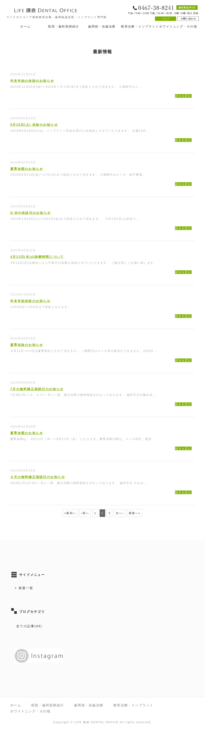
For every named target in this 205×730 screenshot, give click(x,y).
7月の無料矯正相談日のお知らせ (37, 389)
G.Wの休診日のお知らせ (30, 213)
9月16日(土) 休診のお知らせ (34, 124)
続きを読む (183, 96)
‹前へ (85, 513)
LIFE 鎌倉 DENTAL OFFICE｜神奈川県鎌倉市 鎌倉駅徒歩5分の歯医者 (54, 10)
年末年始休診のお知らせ (30, 301)
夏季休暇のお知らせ (26, 169)
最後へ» (135, 513)
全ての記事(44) (29, 626)
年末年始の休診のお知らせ (32, 80)
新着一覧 (26, 588)
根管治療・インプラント (140, 26)
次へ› (120, 513)
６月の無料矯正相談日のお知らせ (37, 477)
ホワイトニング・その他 (178, 26)
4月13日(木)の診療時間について (37, 257)
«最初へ (70, 513)
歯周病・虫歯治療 (102, 26)
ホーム (25, 26)
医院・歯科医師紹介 (63, 26)
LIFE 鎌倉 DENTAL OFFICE (96, 722)
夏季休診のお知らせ (26, 345)
